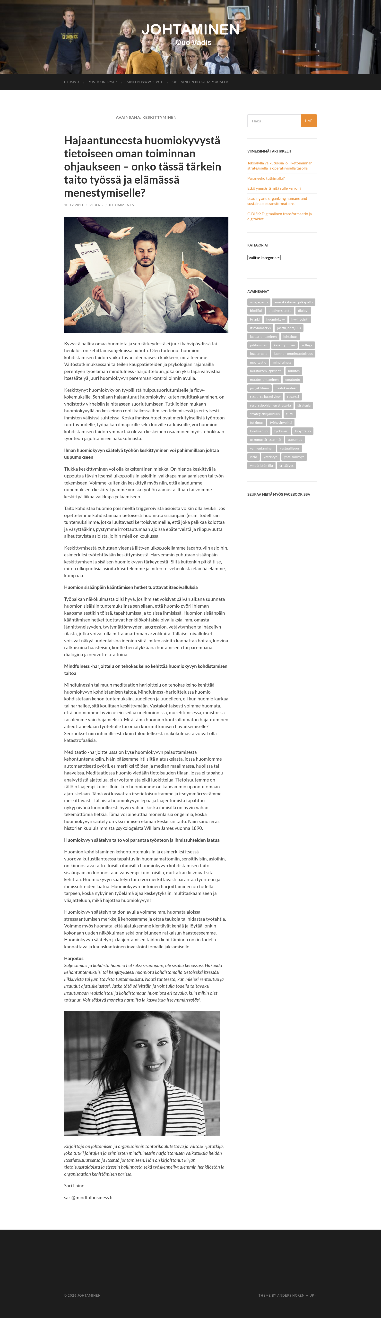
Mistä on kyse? (103, 82)
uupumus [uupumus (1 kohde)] (295, 439)
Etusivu (71, 82)
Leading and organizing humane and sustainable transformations (277, 201)
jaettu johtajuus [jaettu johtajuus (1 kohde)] (289, 328)
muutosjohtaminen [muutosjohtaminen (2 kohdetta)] (264, 379)
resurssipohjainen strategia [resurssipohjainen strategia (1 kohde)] (270, 405)
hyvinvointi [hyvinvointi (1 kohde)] (299, 319)
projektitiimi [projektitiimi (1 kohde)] (259, 388)
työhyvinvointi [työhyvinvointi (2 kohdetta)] (281, 422)
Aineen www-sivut (145, 82)
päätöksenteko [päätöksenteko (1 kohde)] (286, 388)
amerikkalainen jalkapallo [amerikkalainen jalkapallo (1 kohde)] (293, 302)
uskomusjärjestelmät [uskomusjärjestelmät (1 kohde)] (265, 439)
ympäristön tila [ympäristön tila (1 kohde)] (261, 465)
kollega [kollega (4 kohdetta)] (307, 345)
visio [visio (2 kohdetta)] (253, 457)
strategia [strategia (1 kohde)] (304, 405)
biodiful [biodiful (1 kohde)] (256, 310)
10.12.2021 (74, 205)
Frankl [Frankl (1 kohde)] (255, 319)
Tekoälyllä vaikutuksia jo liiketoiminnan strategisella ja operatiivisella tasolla (279, 165)
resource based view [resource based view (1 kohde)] (265, 396)
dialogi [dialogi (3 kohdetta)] (303, 310)
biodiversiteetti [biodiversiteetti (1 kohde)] (280, 310)
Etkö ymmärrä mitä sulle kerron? (274, 188)
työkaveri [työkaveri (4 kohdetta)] (281, 431)
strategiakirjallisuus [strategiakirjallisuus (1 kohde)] (265, 414)
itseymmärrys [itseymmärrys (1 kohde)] (260, 328)
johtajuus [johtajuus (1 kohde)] (290, 336)
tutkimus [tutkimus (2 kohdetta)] (256, 422)
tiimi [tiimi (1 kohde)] (289, 414)
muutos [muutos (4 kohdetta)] (294, 371)
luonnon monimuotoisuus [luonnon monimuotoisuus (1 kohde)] (293, 353)
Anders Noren (291, 1295)
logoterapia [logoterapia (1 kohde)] (258, 353)
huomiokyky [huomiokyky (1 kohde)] (275, 319)
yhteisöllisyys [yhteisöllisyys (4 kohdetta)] (294, 457)
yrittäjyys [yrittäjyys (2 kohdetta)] (286, 465)
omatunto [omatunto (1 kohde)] (292, 379)
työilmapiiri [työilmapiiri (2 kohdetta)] (259, 431)
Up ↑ (313, 1295)
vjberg (96, 205)
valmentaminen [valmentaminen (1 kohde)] (261, 448)
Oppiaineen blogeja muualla (200, 82)
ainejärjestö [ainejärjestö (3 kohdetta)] (259, 302)
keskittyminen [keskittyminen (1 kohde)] (284, 345)
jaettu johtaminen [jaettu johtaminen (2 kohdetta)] (263, 336)
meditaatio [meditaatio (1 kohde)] (258, 362)
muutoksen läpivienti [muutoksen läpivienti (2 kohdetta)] (266, 371)
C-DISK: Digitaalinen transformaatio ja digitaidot (279, 216)
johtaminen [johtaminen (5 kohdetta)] (258, 345)
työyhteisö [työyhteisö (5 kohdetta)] (303, 431)
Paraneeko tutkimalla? (266, 178)
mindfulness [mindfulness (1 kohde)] (282, 362)
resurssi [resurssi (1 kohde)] (293, 396)
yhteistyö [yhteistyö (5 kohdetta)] (270, 457)
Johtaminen (89, 1295)
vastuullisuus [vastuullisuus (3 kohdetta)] (290, 448)
